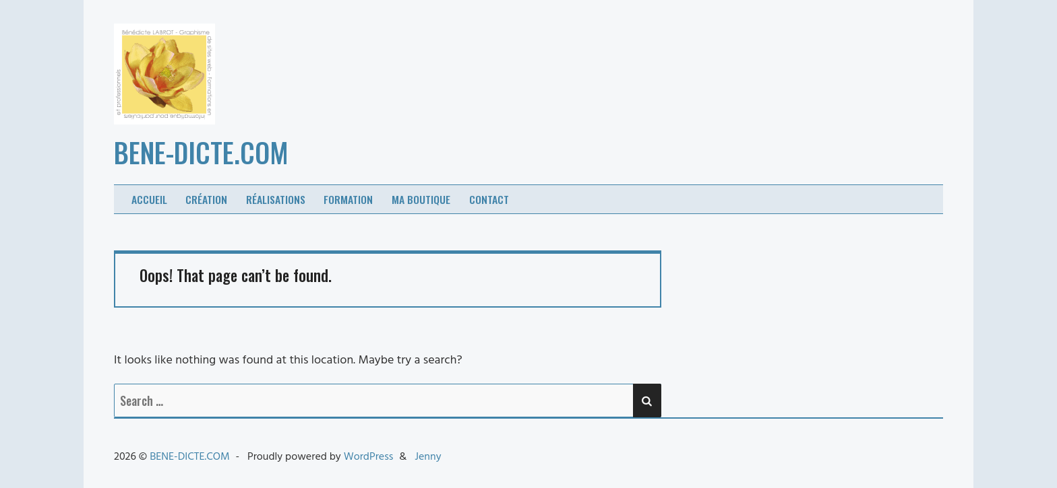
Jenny (428, 457)
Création (206, 199)
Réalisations (275, 199)
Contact (489, 199)
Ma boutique (421, 199)
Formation (348, 199)
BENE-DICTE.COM (201, 152)
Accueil (149, 199)
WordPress (369, 457)
